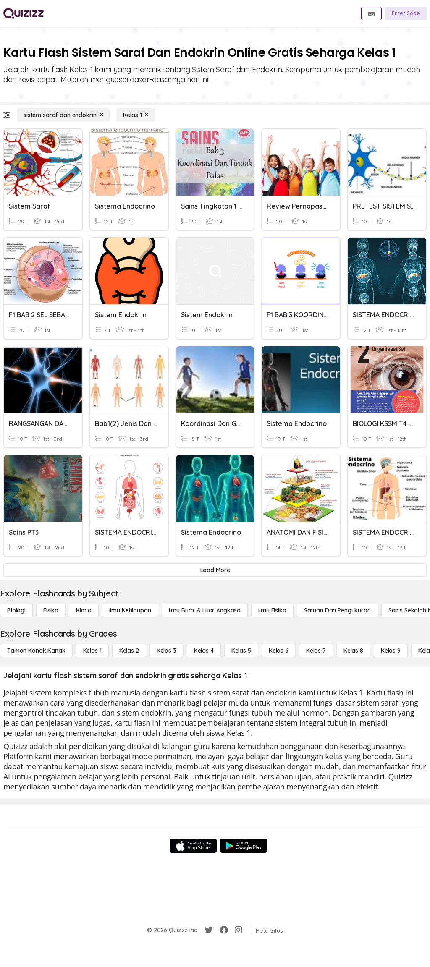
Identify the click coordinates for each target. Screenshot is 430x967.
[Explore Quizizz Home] (23, 13)
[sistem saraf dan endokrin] (63, 115)
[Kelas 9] (391, 650)
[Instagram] (238, 930)
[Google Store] (243, 846)
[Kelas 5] (241, 650)
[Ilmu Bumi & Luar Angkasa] (205, 610)
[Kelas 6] (279, 650)
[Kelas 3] (166, 650)
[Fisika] (51, 610)
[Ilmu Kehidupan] (130, 610)
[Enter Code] (406, 13)
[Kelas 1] (135, 115)
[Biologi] (16, 610)
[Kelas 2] (129, 650)
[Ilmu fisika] (272, 610)
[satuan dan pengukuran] (337, 610)
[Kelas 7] (316, 650)
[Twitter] (209, 930)
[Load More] (215, 570)
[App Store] (193, 846)
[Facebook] (224, 930)
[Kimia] (83, 610)
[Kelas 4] (204, 650)
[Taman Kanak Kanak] (36, 650)
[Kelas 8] (353, 650)
